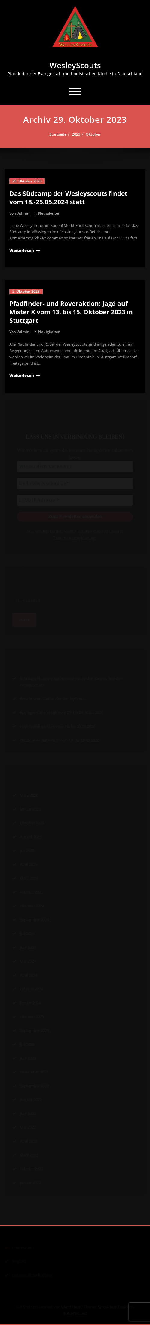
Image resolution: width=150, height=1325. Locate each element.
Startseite (58, 134)
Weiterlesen (21, 250)
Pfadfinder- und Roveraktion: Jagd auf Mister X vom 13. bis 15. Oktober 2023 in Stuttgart (71, 312)
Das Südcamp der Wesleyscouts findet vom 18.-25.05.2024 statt (68, 197)
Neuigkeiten (49, 213)
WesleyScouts (75, 65)
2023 (76, 134)
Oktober (93, 134)
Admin (23, 213)
